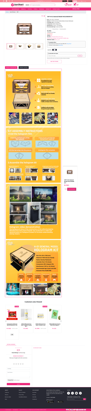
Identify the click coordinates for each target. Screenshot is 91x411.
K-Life (35, 9)
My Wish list (35, 399)
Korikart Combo (56, 9)
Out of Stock (71, 189)
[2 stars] (16, 364)
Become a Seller (8, 396)
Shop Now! (69, 43)
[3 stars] (18, 364)
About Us (6, 394)
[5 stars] (23, 364)
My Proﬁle (34, 396)
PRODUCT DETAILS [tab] (24, 67)
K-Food (30, 9)
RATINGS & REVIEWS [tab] (11, 344)
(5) (12, 334)
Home (7, 12)
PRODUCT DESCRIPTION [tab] (11, 67)
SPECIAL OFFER (75, 9)
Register (78, 1)
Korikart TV (48, 9)
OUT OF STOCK (54, 61)
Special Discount (15, 9)
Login (75, 1)
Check (80, 55)
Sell (85, 1)
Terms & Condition (22, 392)
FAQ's (6, 399)
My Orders (34, 392)
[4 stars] (21, 364)
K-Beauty (23, 9)
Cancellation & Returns (23, 396)
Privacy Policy (21, 394)
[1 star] (14, 364)
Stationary (41, 9)
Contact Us (7, 392)
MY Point (34, 394)
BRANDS (27, 5)
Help (82, 1)
